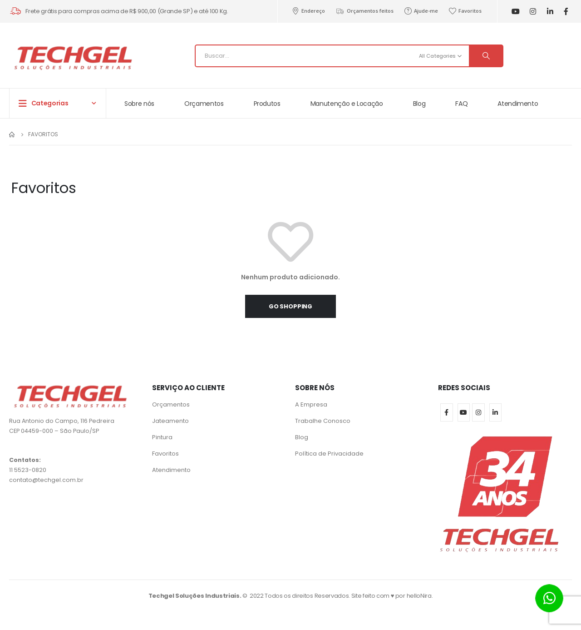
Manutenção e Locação (346, 103)
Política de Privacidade (329, 453)
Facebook (446, 412)
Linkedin (495, 412)
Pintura (162, 437)
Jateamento (170, 421)
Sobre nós (139, 103)
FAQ (461, 103)
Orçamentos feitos (365, 11)
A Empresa (311, 404)
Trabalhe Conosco (322, 421)
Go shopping (290, 306)
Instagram (478, 412)
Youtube (464, 412)
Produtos (267, 103)
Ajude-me (421, 11)
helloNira (419, 595)
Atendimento (517, 103)
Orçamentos (204, 103)
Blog (419, 103)
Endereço (308, 11)
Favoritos (465, 11)
